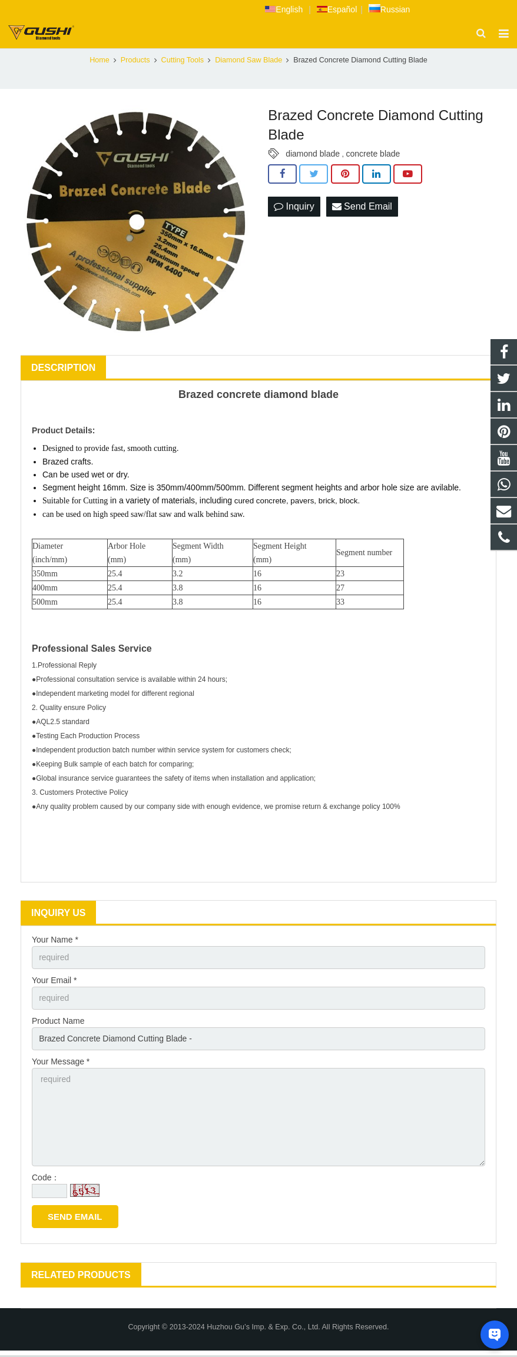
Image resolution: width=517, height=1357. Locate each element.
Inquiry (294, 208)
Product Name (58, 1022)
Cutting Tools (182, 61)
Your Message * (61, 1062)
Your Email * (54, 981)
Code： (45, 1179)
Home (100, 61)
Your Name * (55, 940)
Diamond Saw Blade (248, 61)
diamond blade (313, 155)
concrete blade (373, 155)
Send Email (362, 208)
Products (135, 61)
